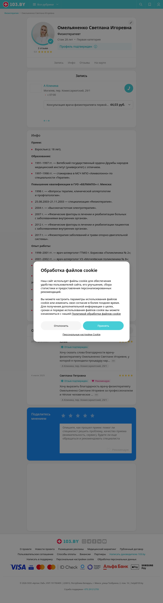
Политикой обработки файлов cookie (96, 313)
